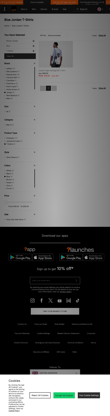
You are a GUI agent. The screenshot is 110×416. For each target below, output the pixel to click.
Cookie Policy (14, 411)
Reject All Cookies (40, 395)
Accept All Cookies (64, 395)
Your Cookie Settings (89, 395)
